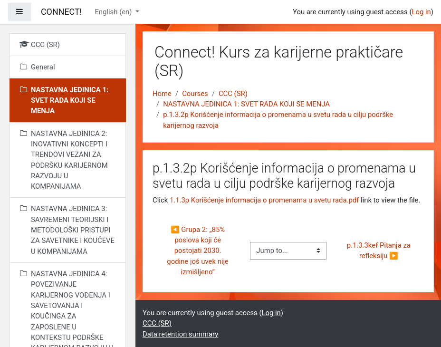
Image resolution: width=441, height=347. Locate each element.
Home (162, 93)
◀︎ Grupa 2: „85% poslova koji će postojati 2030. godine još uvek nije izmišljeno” (198, 250)
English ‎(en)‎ (114, 12)
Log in (421, 12)
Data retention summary (180, 334)
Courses (195, 93)
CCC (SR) (233, 93)
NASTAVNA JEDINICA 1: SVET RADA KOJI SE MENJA (246, 104)
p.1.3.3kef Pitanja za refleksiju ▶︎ (379, 250)
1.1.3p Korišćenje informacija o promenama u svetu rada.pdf (264, 200)
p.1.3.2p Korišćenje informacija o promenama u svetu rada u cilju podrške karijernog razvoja (278, 119)
